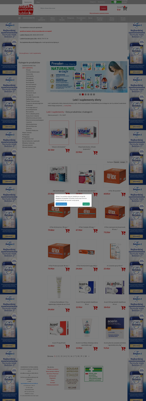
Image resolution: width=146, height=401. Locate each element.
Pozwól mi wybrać (61, 204)
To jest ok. (86, 204)
